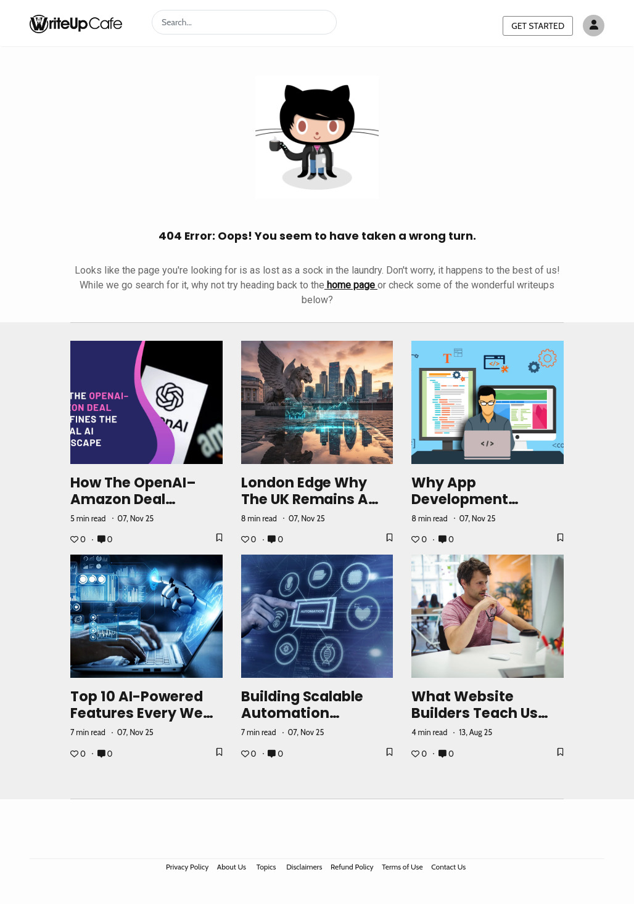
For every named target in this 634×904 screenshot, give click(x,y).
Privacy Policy (187, 866)
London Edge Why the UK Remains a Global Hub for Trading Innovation (310, 507)
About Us (231, 866)
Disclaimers (304, 866)
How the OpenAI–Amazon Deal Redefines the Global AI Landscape (145, 507)
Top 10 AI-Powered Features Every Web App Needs (141, 712)
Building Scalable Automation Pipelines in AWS (302, 712)
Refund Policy (352, 866)
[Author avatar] (593, 25)
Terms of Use (402, 866)
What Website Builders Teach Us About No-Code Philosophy (474, 721)
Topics (266, 866)
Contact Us (448, 866)
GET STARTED (537, 25)
